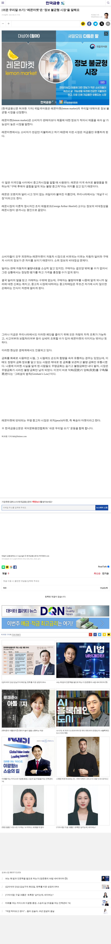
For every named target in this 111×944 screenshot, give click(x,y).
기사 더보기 (16, 635)
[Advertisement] (55, 160)
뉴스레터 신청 (102, 508)
